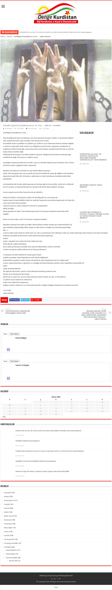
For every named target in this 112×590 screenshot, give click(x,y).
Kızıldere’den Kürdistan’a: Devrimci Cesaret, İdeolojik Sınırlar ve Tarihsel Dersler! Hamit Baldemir (94, 215)
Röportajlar (8, 528)
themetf (70, 576)
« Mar (4, 417)
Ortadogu (7, 524)
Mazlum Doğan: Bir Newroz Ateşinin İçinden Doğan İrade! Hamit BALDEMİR (42, 471)
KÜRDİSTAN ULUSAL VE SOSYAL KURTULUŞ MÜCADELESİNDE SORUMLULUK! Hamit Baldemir (55, 32)
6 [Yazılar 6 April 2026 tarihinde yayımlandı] (9, 405)
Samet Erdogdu (22, 365)
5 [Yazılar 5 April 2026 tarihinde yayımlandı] (102, 402)
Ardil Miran (8, 128)
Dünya (6, 496)
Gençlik (6, 504)
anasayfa (7, 493)
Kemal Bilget (21, 338)
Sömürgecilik (8, 539)
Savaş (6, 531)
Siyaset (6, 535)
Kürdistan (7, 520)
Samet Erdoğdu (11, 558)
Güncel (9, 36)
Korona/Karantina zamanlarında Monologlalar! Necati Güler (18, 311)
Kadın (35, 128)
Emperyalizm (8, 500)
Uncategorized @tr (11, 543)
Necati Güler (13, 561)
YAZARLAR (7, 547)
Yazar (5, 334)
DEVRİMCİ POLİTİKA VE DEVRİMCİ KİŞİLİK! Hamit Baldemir (36, 461)
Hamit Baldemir (11, 550)
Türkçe (56, 587)
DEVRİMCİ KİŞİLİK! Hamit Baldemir (91, 186)
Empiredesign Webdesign (57, 576)
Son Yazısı (14, 334)
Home (3, 36)
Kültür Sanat (8, 516)
